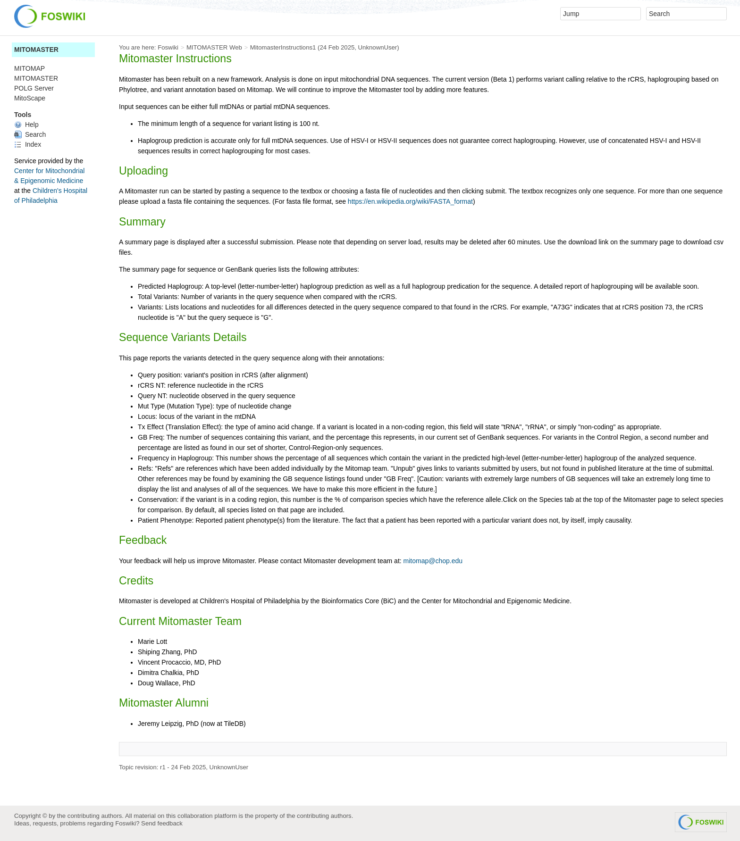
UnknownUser (377, 47)
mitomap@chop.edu (433, 561)
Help (26, 124)
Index (27, 144)
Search (30, 134)
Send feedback (162, 823)
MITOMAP (29, 68)
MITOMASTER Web (214, 47)
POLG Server (34, 88)
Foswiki (168, 47)
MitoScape (29, 98)
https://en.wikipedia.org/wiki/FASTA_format (410, 201)
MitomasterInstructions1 (283, 47)
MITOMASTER (36, 49)
